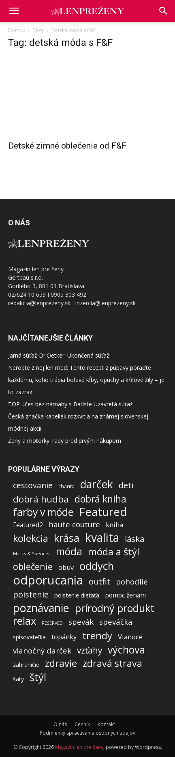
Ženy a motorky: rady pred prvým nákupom (64, 440)
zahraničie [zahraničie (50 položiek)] (26, 665)
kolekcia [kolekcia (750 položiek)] (30, 538)
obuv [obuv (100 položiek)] (66, 567)
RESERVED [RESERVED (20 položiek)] (52, 623)
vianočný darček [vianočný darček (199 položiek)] (42, 650)
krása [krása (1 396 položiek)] (66, 538)
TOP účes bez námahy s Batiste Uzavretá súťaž (70, 404)
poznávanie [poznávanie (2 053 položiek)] (41, 608)
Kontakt (106, 724)
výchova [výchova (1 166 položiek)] (126, 649)
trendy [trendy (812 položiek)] (97, 636)
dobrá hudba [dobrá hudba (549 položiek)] (41, 499)
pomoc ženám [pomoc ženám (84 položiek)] (125, 595)
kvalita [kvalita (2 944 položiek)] (102, 537)
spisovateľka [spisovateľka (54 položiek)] (29, 637)
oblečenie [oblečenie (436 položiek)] (33, 566)
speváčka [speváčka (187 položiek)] (115, 621)
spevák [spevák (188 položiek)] (81, 621)
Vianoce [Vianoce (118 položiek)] (130, 636)
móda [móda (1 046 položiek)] (69, 551)
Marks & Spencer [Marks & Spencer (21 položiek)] (31, 553)
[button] (163, 11)
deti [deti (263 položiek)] (126, 485)
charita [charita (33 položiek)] (66, 486)
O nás (60, 724)
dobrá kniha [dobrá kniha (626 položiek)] (100, 499)
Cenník (82, 724)
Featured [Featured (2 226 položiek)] (103, 511)
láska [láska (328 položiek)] (134, 539)
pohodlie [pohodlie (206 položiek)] (132, 582)
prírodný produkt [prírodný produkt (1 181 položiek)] (114, 608)
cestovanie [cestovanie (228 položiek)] (33, 485)
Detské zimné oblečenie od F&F (67, 146)
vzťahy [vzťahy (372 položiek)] (89, 650)
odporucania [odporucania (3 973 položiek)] (48, 580)
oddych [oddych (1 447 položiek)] (96, 566)
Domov (16, 30)
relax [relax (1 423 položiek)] (24, 621)
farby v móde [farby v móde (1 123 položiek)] (43, 512)
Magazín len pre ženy (79, 747)
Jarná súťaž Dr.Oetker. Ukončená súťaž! (59, 355)
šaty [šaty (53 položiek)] (18, 679)
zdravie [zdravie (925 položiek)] (61, 663)
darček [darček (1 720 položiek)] (96, 484)
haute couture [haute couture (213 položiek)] (74, 524)
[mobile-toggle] (14, 11)
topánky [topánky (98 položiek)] (64, 637)
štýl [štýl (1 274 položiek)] (38, 677)
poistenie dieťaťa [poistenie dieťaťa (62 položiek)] (76, 595)
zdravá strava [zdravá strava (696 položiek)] (112, 663)
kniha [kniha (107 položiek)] (114, 524)
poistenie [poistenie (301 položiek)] (31, 594)
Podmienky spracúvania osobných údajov (87, 732)
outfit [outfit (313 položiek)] (99, 581)
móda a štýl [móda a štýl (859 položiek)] (113, 552)
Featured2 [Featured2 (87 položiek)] (28, 525)
